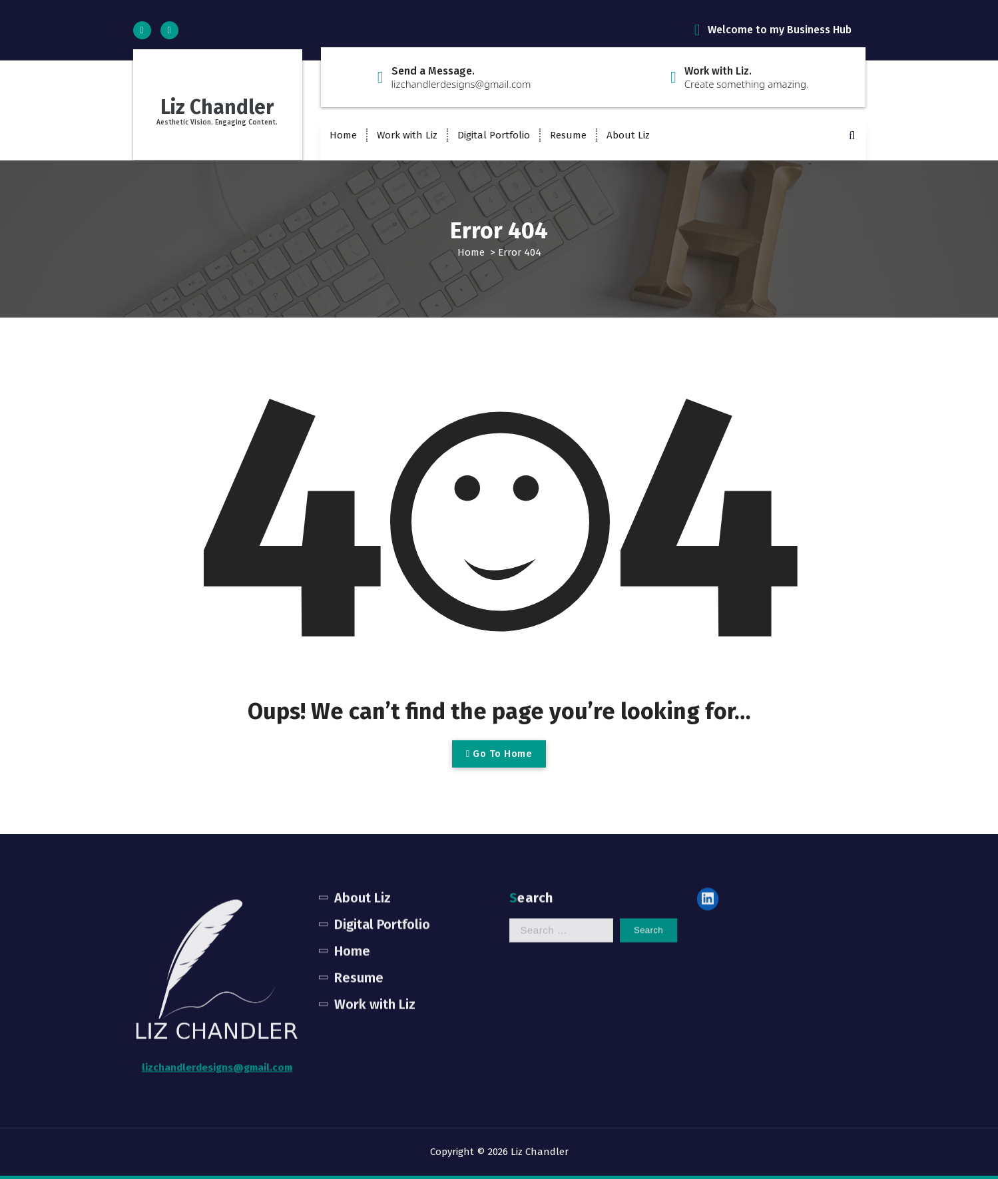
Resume (568, 135)
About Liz (628, 135)
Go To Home (499, 754)
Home (343, 135)
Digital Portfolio (493, 135)
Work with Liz (407, 135)
